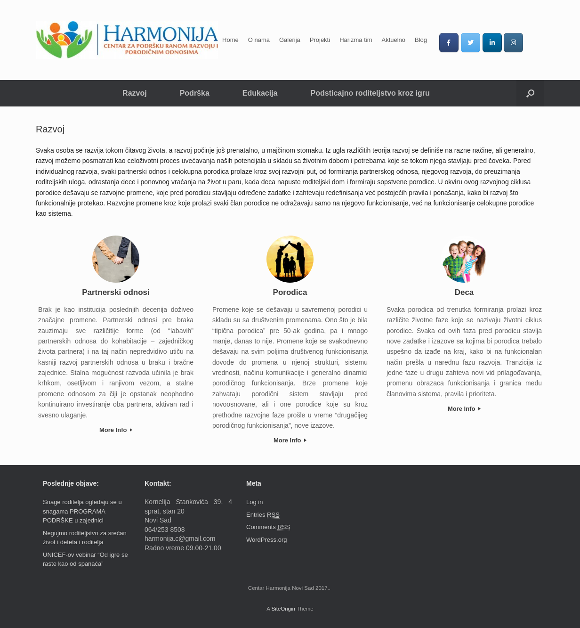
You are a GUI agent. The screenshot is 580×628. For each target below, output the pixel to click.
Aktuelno (393, 39)
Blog (421, 39)
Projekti (320, 39)
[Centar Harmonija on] (534, 42)
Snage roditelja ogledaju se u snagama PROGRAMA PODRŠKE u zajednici (82, 511)
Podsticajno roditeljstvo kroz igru (370, 93)
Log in (254, 502)
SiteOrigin (283, 609)
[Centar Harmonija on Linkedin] (492, 42)
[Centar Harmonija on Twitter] (470, 42)
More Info (115, 429)
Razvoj (134, 93)
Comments (268, 527)
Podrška (194, 93)
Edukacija (260, 93)
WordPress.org (266, 539)
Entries (263, 515)
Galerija (289, 39)
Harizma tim (355, 39)
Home (230, 39)
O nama (259, 39)
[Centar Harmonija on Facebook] (449, 42)
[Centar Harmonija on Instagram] (513, 42)
